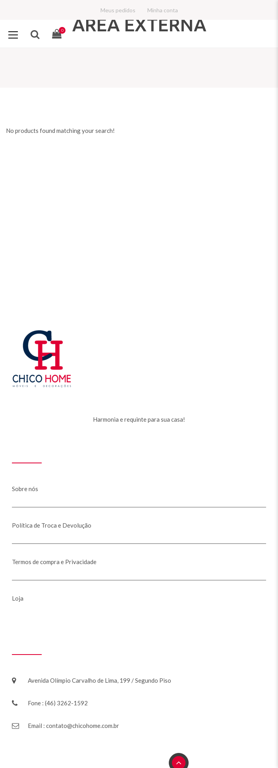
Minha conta (162, 10)
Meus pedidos (117, 10)
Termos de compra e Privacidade (54, 561)
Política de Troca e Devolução (51, 525)
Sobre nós (25, 488)
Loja (17, 598)
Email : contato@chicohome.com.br (73, 725)
